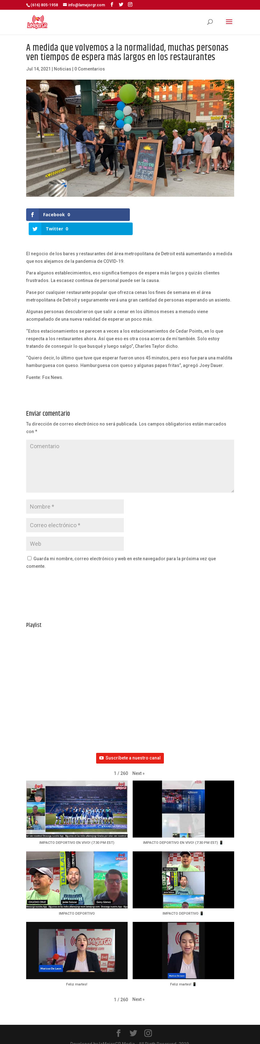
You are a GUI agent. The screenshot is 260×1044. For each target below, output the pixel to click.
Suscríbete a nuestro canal (130, 749)
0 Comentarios (89, 68)
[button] (138, 765)
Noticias (62, 68)
